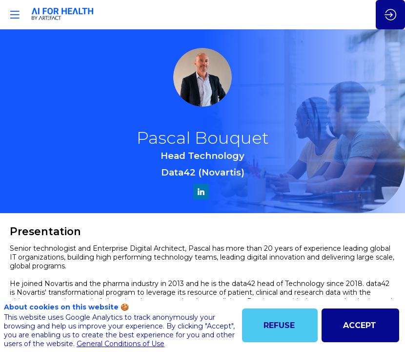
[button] (14, 14)
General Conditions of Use (120, 343)
